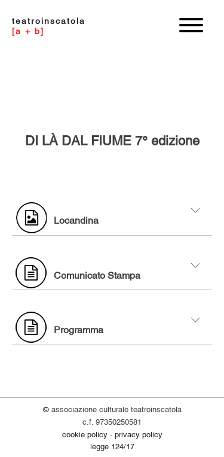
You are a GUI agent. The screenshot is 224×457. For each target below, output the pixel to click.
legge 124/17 (112, 445)
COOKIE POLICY (85, 433)
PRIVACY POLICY (138, 433)
